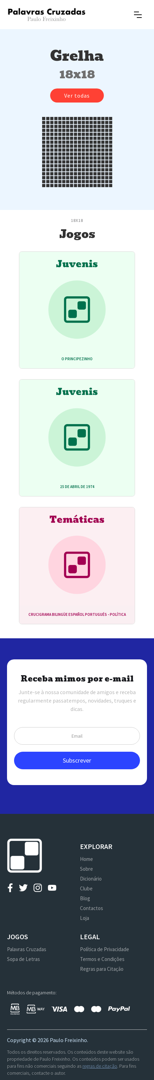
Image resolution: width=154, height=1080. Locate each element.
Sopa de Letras (23, 959)
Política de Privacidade (104, 949)
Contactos (91, 908)
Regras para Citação (101, 969)
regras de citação (99, 1066)
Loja (84, 918)
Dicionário (91, 878)
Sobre (86, 868)
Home (86, 859)
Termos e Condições (102, 959)
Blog (85, 898)
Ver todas (77, 95)
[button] (138, 14)
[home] (46, 14)
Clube (86, 888)
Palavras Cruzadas (26, 949)
